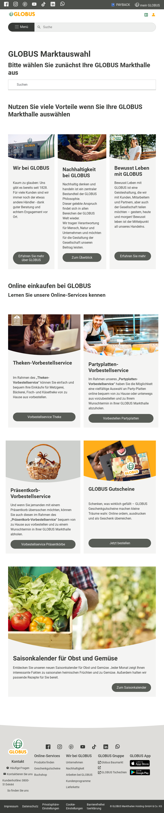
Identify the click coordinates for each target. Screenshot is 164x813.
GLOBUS (147, 4)
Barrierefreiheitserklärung (95, 806)
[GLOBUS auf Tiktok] (43, 4)
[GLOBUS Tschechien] (112, 771)
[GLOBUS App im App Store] (141, 763)
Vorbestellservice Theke (44, 417)
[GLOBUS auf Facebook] (6, 4)
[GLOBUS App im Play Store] (140, 772)
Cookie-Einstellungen (74, 806)
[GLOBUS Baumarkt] (110, 763)
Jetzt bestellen (120, 543)
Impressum (11, 806)
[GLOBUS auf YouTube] (34, 4)
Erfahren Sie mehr (133, 256)
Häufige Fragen (19, 768)
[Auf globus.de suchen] (97, 27)
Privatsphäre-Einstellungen (50, 806)
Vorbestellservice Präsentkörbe (43, 544)
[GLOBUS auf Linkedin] (53, 4)
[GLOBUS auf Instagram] (15, 4)
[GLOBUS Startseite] (22, 15)
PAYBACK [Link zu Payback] (120, 4)
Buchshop (40, 774)
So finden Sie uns (18, 790)
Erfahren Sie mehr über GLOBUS (31, 258)
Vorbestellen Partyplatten (121, 418)
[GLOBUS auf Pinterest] (25, 4)
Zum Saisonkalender (131, 687)
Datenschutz (30, 806)
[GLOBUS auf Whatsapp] (62, 4)
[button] (21, 27)
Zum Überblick (82, 257)
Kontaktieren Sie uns (20, 774)
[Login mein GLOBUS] (153, 14)
